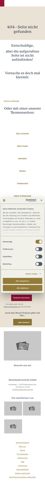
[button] (2, 3)
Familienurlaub (22, 183)
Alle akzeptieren (22, 281)
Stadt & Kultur (22, 146)
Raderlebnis (22, 158)
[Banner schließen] (41, 200)
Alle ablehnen (22, 288)
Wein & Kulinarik (22, 133)
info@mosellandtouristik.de (22, 389)
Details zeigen (31, 274)
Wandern (22, 171)
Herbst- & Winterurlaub (22, 196)
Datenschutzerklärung (12, 307)
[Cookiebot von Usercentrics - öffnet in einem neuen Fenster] (27, 200)
